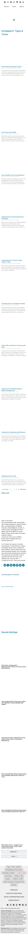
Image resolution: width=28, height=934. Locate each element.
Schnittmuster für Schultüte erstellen (13, 303)
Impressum (14, 890)
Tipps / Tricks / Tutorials (13, 867)
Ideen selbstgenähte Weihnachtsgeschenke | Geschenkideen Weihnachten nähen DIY (13, 810)
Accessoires (8, 876)
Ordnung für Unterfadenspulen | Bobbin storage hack (11, 389)
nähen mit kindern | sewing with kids (14, 882)
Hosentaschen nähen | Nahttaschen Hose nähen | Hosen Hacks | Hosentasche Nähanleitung (13, 739)
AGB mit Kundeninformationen (14, 897)
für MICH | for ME (18, 879)
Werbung (21, 6)
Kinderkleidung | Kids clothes (14, 870)
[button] (14, 20)
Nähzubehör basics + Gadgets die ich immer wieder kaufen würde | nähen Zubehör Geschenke (12, 846)
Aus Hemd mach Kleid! (8, 132)
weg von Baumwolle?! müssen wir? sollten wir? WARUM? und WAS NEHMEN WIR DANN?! (13, 703)
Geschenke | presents (8, 873)
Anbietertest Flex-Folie (8, 476)
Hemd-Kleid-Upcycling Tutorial (11, 66)
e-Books (7, 879)
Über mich (6, 6)
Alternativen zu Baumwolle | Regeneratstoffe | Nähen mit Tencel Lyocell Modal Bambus (13, 666)
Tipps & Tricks (21, 873)
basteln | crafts (19, 876)
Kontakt (14, 6)
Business (13, 885)
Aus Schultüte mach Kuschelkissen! (12, 175)
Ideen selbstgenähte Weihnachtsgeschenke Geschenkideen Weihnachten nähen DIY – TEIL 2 (13, 775)
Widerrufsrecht (14, 900)
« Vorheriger (5, 489)
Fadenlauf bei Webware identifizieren (13, 432)
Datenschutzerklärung (14, 893)
